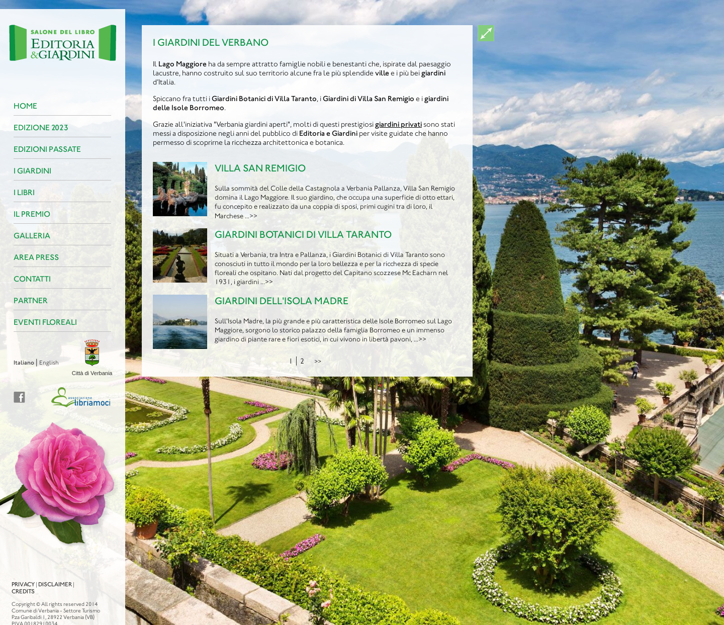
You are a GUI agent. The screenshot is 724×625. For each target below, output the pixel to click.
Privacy (17, 575)
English (43, 362)
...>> (251, 216)
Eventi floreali (39, 322)
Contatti (26, 279)
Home (19, 106)
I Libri (18, 192)
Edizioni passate (41, 149)
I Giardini (26, 170)
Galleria (26, 235)
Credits (17, 582)
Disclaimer (49, 575)
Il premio (26, 214)
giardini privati (398, 124)
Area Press (30, 257)
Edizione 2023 (35, 127)
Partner (25, 300)
